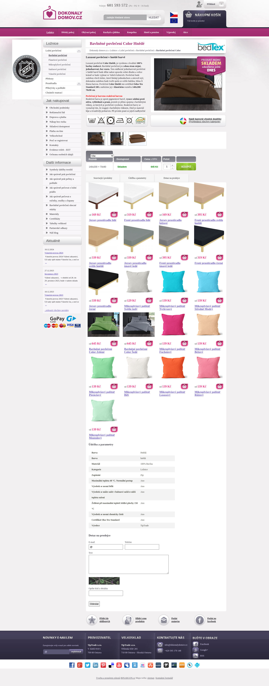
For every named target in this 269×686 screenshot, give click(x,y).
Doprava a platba (56, 117)
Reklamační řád (55, 112)
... (46, 262)
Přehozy (50, 78)
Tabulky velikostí (56, 223)
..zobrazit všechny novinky (57, 310)
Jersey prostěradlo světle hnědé (100, 265)
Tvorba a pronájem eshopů (108, 681)
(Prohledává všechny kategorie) (205, 120)
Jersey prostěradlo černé (100, 307)
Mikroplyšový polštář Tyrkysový (172, 307)
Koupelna (133, 32)
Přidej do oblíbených (105, 623)
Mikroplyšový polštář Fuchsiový (172, 350)
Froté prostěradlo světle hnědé (209, 222)
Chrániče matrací (54, 92)
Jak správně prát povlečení (60, 174)
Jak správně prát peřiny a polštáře (60, 180)
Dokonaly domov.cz (99, 50)
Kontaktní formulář (164, 681)
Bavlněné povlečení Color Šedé (135, 350)
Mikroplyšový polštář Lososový (172, 393)
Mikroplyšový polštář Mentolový (102, 436)
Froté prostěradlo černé (209, 263)
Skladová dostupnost (58, 126)
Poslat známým (175, 623)
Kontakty (52, 145)
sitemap (150, 681)
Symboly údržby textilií (59, 169)
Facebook (200, 648)
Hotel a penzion (153, 32)
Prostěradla (63, 83)
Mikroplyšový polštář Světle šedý (137, 307)
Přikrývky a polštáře (55, 87)
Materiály (52, 214)
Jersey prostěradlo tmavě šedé (135, 265)
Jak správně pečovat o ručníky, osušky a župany (60, 198)
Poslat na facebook (211, 623)
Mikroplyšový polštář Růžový (208, 393)
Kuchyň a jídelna (113, 32)
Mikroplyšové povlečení (60, 64)
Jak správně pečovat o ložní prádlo (61, 189)
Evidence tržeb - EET (58, 149)
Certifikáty (53, 218)
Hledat (154, 17)
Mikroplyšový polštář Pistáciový (102, 393)
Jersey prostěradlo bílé (102, 220)
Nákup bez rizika (56, 121)
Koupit (186, 166)
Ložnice (113, 50)
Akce (186, 32)
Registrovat (76, 655)
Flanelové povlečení (58, 60)
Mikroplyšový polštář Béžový (208, 350)
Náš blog (52, 232)
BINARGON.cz (128, 681)
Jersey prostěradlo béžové (170, 222)
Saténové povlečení (57, 69)
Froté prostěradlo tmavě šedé (169, 265)
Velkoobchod (54, 135)
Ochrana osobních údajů (59, 154)
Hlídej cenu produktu (141, 623)
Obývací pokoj (90, 32)
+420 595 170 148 (169, 654)
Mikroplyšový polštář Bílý (137, 393)
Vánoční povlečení (57, 74)
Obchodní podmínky (58, 107)
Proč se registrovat (57, 140)
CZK (174, 14)
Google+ (200, 653)
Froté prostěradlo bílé (137, 220)
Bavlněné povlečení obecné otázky (61, 207)
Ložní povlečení (126, 50)
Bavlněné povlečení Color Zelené (100, 350)
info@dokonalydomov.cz (172, 648)
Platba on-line (54, 131)
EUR (174, 20)
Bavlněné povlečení (145, 50)
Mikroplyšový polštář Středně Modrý (208, 307)
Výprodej (172, 32)
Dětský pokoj (70, 32)
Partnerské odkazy (57, 228)
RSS (198, 659)
